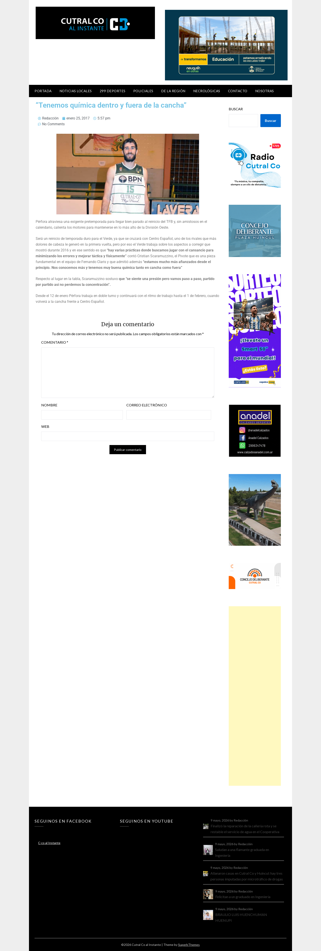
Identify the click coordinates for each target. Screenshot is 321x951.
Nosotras (264, 91)
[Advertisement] (255, 696)
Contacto (237, 91)
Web (45, 426)
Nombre (49, 405)
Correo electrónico (146, 405)
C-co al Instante (49, 843)
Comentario (54, 342)
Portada (43, 91)
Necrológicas (206, 91)
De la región (173, 91)
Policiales (143, 91)
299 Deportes (113, 91)
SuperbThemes (189, 945)
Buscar (236, 109)
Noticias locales (76, 91)
